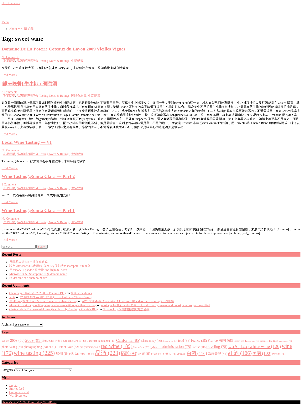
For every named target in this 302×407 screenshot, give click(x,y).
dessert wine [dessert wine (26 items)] (170, 341)
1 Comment (9, 184)
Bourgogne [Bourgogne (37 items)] (69, 340)
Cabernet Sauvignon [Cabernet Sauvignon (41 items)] (101, 340)
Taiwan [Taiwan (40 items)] (199, 346)
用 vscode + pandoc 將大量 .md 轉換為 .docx (38, 270)
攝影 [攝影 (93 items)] (129, 353)
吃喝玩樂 (9, 60)
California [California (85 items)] (128, 340)
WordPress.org (18, 395)
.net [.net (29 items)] (5, 341)
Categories (8, 370)
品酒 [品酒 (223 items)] (107, 353)
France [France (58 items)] (199, 340)
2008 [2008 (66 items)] (17, 340)
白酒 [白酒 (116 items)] (197, 353)
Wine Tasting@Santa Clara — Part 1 (38, 210)
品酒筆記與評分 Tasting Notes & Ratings (43, 60)
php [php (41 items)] (54, 346)
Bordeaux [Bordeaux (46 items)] (51, 340)
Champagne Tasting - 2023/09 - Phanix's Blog (37, 293)
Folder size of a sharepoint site (28, 277)
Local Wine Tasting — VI (27, 142)
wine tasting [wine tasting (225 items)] (34, 353)
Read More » (10, 74)
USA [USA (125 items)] (238, 346)
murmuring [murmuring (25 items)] (285, 341)
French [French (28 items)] (239, 341)
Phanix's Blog (20, 12)
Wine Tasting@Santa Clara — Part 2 (38, 176)
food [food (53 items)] (184, 340)
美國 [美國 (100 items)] (262, 353)
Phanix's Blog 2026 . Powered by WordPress (29, 402)
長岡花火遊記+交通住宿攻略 (28, 262)
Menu (5, 22)
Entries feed (16, 388)
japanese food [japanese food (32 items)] (269, 341)
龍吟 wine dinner (81, 293)
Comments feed (19, 392)
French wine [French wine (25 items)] (252, 341)
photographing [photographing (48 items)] (36, 347)
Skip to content (11, 3)
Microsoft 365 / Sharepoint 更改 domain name (38, 274)
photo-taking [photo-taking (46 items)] (12, 346)
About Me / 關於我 (21, 28)
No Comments (10, 57)
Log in (13, 385)
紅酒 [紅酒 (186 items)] (240, 353)
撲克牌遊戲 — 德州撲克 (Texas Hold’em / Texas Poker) (55, 297)
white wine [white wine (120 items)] (265, 346)
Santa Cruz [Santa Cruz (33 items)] (141, 347)
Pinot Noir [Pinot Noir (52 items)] (69, 347)
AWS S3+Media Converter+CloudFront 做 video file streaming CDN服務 (128, 301)
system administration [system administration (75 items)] (170, 346)
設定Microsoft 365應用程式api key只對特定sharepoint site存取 (50, 266)
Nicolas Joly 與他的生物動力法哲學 (126, 309)
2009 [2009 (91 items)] (33, 340)
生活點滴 (77, 60)
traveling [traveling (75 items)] (216, 346)
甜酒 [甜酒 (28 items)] (181, 354)
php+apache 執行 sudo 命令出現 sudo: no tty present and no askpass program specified (155, 305)
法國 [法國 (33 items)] (157, 353)
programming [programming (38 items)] (90, 346)
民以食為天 (78, 95)
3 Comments (9, 92)
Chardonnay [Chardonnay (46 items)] (151, 340)
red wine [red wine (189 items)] (116, 346)
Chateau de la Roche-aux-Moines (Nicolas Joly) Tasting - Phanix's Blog (53, 309)
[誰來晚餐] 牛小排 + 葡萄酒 (29, 83)
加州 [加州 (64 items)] (63, 354)
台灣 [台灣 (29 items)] (89, 354)
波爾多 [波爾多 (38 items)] (169, 353)
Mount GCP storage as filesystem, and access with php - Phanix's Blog (52, 305)
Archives (7, 324)
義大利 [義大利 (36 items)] (278, 353)
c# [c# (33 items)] (82, 340)
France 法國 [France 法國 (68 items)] (220, 340)
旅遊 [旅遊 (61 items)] (145, 354)
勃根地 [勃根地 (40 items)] (77, 353)
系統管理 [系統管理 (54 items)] (217, 354)
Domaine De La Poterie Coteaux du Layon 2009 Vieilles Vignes (63, 48)
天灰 (12, 297)
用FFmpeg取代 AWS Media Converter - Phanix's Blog (43, 301)
